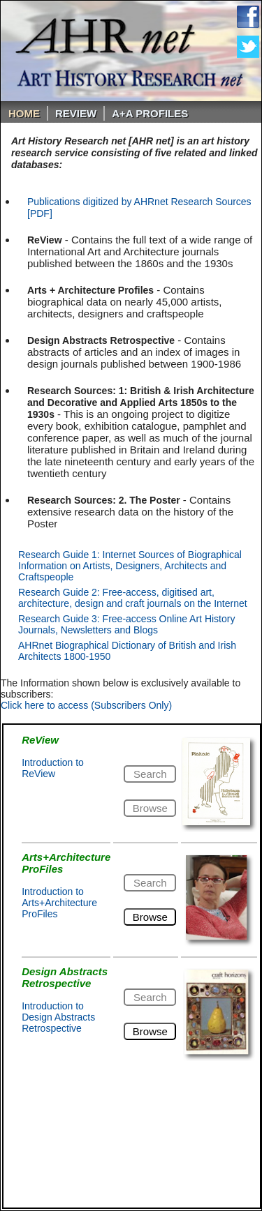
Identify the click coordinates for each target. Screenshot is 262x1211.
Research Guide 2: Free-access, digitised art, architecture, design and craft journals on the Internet (132, 598)
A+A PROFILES (150, 113)
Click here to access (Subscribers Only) (86, 705)
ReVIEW (75, 113)
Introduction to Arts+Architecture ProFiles (59, 902)
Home (24, 113)
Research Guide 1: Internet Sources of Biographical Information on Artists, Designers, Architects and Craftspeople (130, 565)
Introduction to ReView (53, 768)
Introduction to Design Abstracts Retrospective (58, 1017)
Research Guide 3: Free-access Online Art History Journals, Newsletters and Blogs (126, 624)
